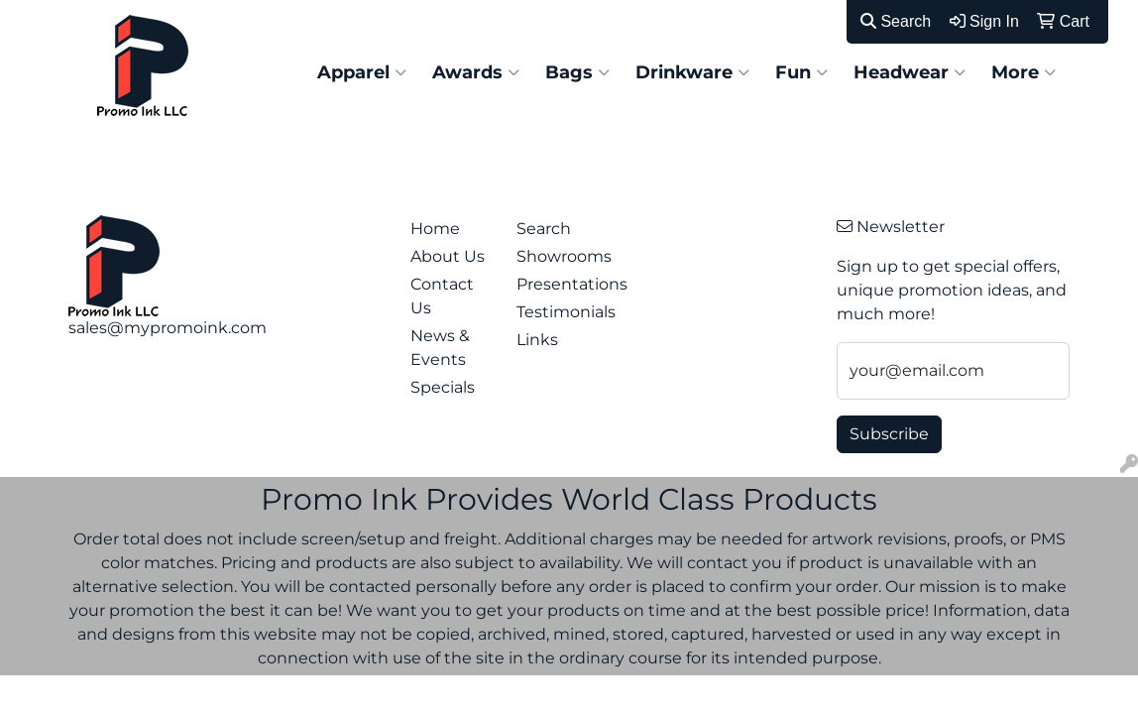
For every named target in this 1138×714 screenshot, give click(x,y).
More (1023, 72)
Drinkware (692, 72)
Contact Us (442, 296)
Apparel (361, 72)
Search (895, 21)
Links (537, 339)
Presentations (558, 284)
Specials (442, 387)
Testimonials (558, 311)
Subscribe (889, 433)
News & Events (440, 347)
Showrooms (558, 256)
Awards (475, 72)
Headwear (910, 72)
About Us (447, 256)
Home (435, 228)
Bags (577, 72)
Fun (801, 72)
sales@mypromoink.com (167, 327)
